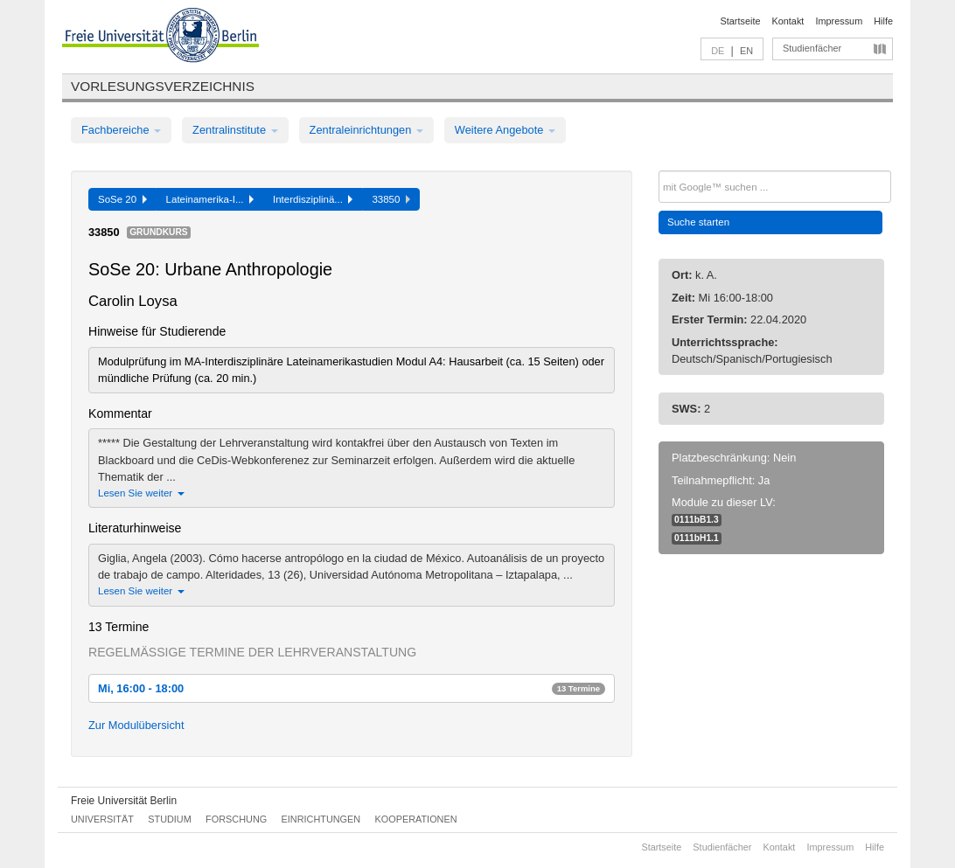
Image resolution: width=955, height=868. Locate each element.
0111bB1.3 (696, 519)
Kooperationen (416, 819)
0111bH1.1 (696, 538)
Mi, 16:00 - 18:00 (351, 688)
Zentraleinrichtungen (366, 129)
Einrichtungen (321, 819)
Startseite (741, 21)
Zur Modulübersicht (136, 725)
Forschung (236, 819)
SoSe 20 (122, 199)
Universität (102, 819)
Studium (170, 819)
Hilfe (883, 21)
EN (746, 50)
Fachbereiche (121, 129)
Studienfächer (812, 48)
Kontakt (788, 21)
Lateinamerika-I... (210, 199)
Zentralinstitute (235, 129)
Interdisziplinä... (312, 199)
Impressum (838, 21)
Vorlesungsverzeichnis (162, 86)
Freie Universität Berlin (124, 801)
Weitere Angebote (505, 129)
